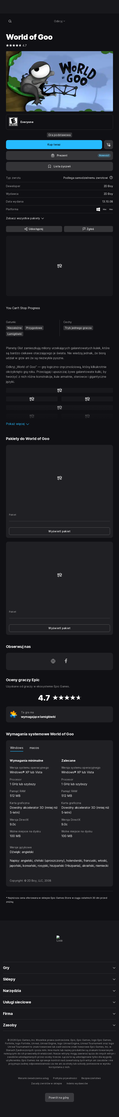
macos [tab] (34, 748)
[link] (59, 531)
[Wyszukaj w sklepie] (10, 21)
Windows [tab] (16, 748)
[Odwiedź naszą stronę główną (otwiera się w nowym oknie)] (53, 661)
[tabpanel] (59, 795)
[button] (59, 423)
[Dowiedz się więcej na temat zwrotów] (111, 178)
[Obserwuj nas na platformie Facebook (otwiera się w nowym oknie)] (66, 661)
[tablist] (59, 747)
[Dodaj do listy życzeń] (59, 166)
